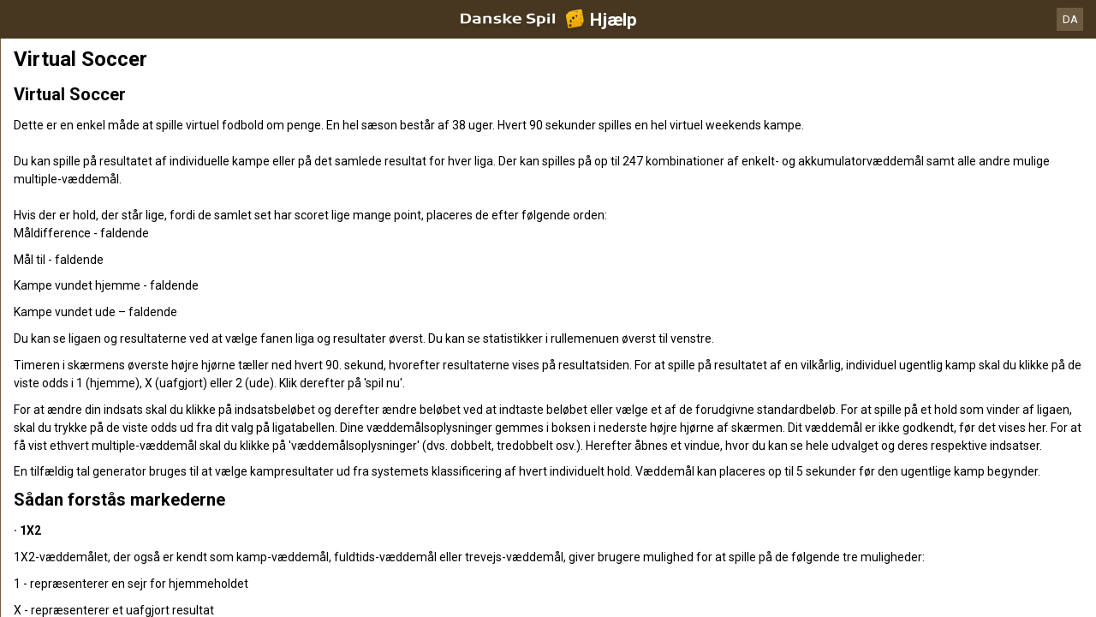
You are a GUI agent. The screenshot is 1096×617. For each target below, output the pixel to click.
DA (1070, 19)
